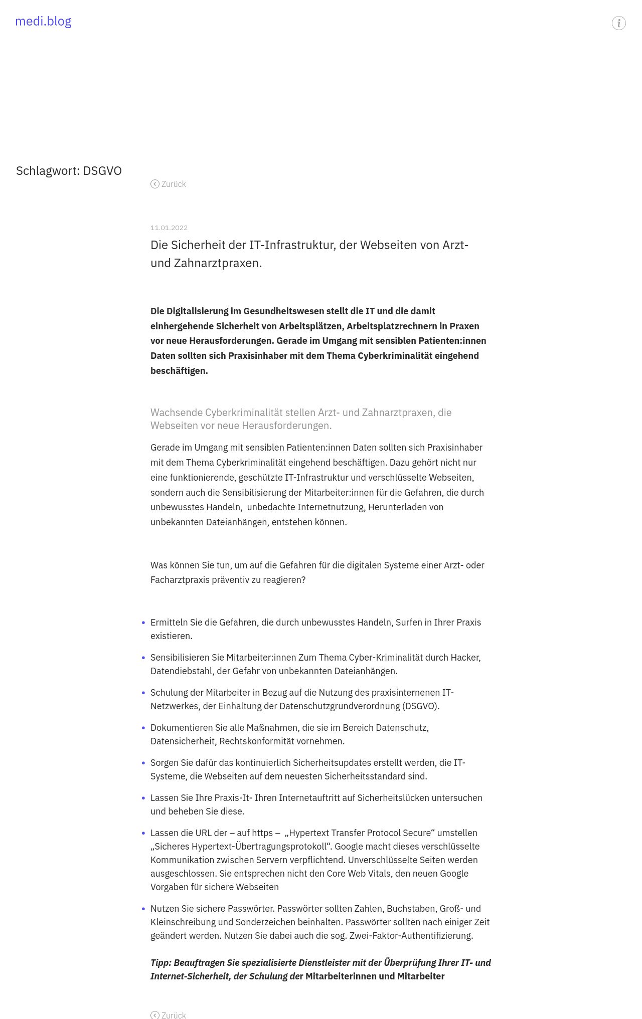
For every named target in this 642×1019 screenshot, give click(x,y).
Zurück (174, 184)
